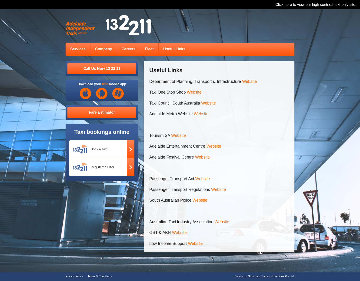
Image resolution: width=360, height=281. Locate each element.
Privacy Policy (74, 276)
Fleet (149, 49)
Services (78, 49)
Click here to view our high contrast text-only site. (315, 5)
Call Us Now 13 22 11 (101, 69)
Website (249, 81)
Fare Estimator (102, 112)
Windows (118, 93)
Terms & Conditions (100, 276)
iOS (85, 93)
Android (102, 93)
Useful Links (174, 49)
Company (103, 49)
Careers (129, 49)
